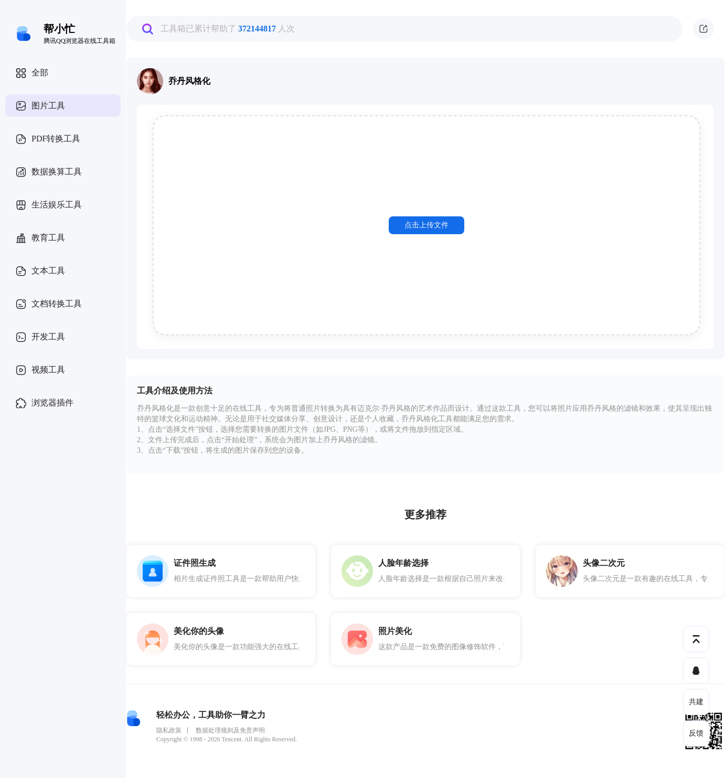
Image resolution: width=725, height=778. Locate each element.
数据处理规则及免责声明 (230, 730)
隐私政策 (169, 730)
